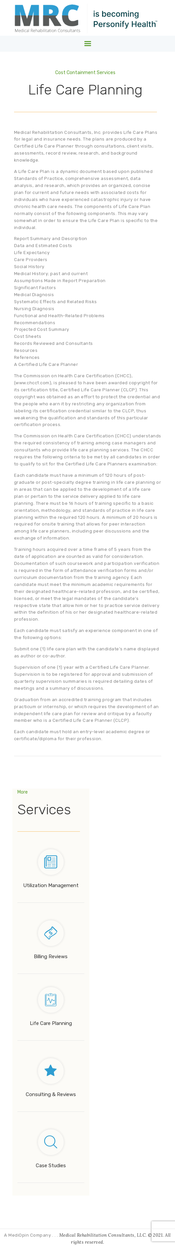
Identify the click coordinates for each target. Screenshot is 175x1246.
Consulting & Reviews (51, 1094)
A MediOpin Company (28, 1235)
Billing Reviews (51, 957)
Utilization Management (51, 885)
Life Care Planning (51, 1023)
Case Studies (51, 1166)
